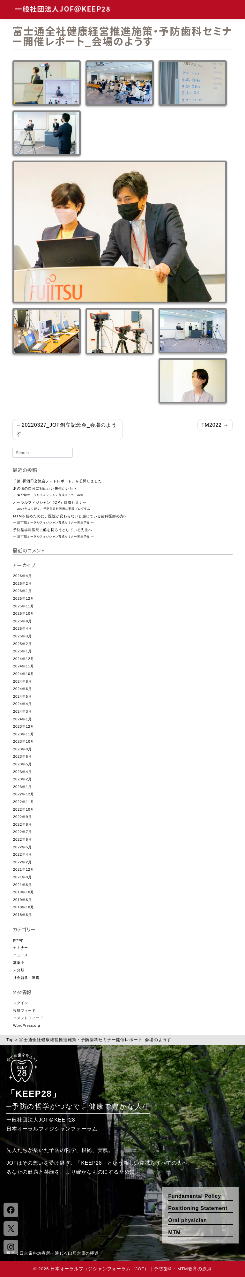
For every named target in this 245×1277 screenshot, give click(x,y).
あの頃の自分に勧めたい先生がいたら (50, 491)
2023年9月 (22, 749)
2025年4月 (22, 628)
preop (18, 940)
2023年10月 (23, 741)
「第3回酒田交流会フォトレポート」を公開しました (57, 481)
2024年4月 (22, 704)
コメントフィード (28, 1018)
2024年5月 (22, 696)
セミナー (20, 948)
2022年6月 (22, 839)
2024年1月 (22, 719)
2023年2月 (22, 779)
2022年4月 (22, 854)
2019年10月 (23, 892)
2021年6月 (22, 885)
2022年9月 (22, 817)
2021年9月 (22, 877)
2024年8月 (22, 681)
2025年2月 (22, 644)
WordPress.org (26, 1025)
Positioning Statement (197, 1208)
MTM (174, 1232)
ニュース (20, 955)
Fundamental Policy (194, 1196)
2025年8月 (22, 621)
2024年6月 (22, 689)
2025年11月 (23, 606)
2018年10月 (23, 907)
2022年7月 (22, 832)
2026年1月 (22, 591)
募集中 (18, 963)
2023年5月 (22, 764)
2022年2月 (22, 862)
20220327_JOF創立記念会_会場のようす (66, 429)
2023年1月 (22, 787)
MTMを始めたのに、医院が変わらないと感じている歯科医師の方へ (70, 519)
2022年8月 (22, 824)
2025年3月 (22, 636)
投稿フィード (24, 1010)
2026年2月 (22, 583)
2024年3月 (22, 711)
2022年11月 (23, 802)
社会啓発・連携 (26, 978)
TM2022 (211, 425)
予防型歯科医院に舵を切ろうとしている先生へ (53, 533)
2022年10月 (23, 809)
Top (10, 1039)
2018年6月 (22, 915)
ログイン (20, 1003)
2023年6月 (22, 756)
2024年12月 (23, 659)
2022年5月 (22, 847)
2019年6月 (22, 900)
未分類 (18, 970)
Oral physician (187, 1220)
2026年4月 (22, 576)
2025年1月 (22, 651)
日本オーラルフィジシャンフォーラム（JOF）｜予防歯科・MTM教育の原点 (131, 1268)
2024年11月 (23, 666)
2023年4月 (22, 772)
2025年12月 (23, 598)
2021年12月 (23, 869)
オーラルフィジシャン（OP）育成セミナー (53, 505)
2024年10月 (23, 674)
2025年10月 (23, 613)
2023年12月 (23, 726)
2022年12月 (23, 794)
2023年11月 (23, 734)
